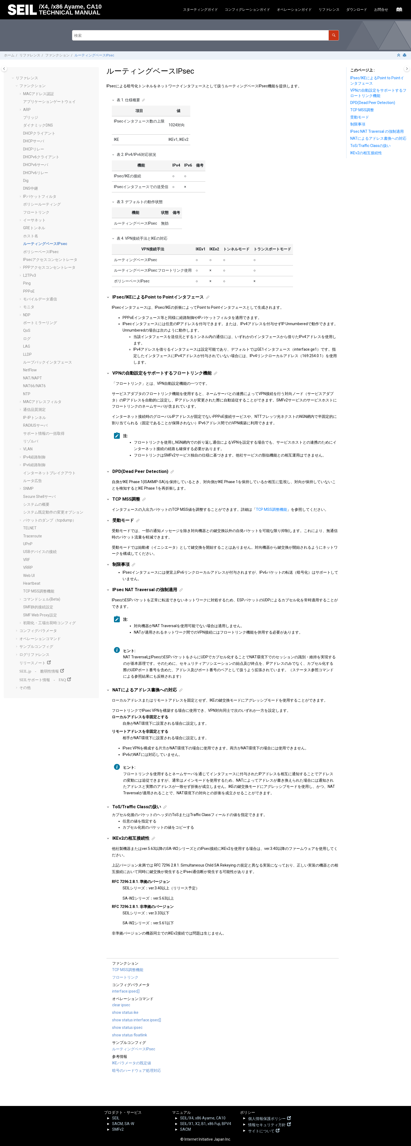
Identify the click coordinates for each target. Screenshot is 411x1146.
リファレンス (329, 10)
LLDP (27, 354)
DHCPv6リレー (35, 173)
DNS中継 (30, 188)
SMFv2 (118, 1129)
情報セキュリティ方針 (267, 1124)
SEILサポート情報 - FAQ (42, 679)
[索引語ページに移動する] (397, 11)
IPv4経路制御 (34, 457)
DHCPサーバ (33, 141)
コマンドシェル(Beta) (41, 599)
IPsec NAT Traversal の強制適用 (377, 131)
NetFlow (30, 370)
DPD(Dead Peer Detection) (372, 102)
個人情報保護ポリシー (267, 1118)
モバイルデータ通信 (40, 299)
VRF (26, 560)
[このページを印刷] (405, 55)
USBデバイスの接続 (40, 551)
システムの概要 (36, 504)
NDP (26, 315)
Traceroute (32, 536)
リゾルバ (30, 441)
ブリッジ (30, 117)
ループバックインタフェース (47, 362)
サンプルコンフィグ (36, 646)
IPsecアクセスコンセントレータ (50, 259)
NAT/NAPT (32, 378)
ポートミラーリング (40, 323)
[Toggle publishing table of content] (4, 68)
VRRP (28, 567)
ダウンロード (356, 10)
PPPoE (29, 291)
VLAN (28, 449)
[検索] (333, 35)
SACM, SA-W (123, 1124)
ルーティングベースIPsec (94, 55)
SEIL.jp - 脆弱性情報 (39, 671)
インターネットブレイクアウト (49, 473)
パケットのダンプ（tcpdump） (49, 520)
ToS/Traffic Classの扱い (370, 145)
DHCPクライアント (39, 133)
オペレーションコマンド (40, 639)
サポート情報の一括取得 (44, 433)
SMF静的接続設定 (38, 607)
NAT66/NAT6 (34, 386)
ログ (27, 338)
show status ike (125, 1012)
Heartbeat (31, 583)
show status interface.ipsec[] (136, 1020)
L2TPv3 (29, 275)
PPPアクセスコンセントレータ (49, 267)
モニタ (28, 307)
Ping (27, 283)
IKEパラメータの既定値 (131, 1063)
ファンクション (57, 55)
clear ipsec (121, 1005)
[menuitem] (200, 10)
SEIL (115, 1118)
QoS (26, 330)
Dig (25, 180)
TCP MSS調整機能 (38, 591)
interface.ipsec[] (126, 991)
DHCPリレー (33, 149)
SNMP (28, 488)
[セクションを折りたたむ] (399, 55)
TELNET (30, 528)
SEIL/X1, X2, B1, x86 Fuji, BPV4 (205, 1124)
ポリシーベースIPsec (41, 252)
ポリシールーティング (42, 204)
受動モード (359, 117)
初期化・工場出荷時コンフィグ (49, 623)
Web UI (29, 575)
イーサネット (34, 220)
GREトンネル (34, 228)
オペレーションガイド (294, 10)
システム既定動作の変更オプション (53, 512)
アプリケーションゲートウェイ (49, 101)
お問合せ (381, 10)
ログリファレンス (34, 654)
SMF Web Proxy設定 (40, 615)
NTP (26, 394)
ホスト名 (30, 236)
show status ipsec (127, 1027)
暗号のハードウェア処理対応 (136, 1070)
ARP (27, 109)
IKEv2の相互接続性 (366, 153)
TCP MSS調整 (362, 110)
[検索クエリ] (205, 35)
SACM (185, 1129)
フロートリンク (36, 212)
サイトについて (261, 1130)
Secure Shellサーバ (39, 496)
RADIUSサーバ (35, 425)
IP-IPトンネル (34, 417)
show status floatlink (129, 1035)
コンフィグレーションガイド (247, 10)
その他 (25, 687)
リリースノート (32, 662)
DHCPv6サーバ (35, 165)
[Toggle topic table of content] (407, 68)
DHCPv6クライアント (41, 157)
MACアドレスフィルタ (42, 402)
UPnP (28, 544)
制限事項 (357, 124)
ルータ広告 (32, 481)
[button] (13, 78)
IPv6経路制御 (34, 465)
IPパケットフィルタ (39, 196)
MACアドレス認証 (38, 94)
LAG (26, 346)
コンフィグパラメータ (38, 630)
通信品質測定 (34, 409)
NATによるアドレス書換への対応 (378, 138)
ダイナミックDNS (38, 125)
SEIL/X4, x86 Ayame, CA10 (203, 1118)
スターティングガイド (200, 10)
